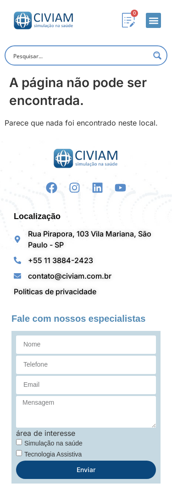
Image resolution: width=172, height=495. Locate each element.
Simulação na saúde (53, 443)
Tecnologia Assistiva (53, 454)
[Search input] (80, 55)
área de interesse (45, 433)
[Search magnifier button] (157, 55)
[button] (153, 20)
